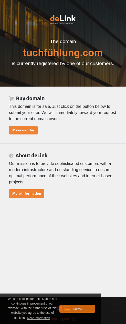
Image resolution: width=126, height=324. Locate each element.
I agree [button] (77, 308)
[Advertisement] (63, 252)
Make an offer (23, 130)
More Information (26, 193)
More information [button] (38, 318)
